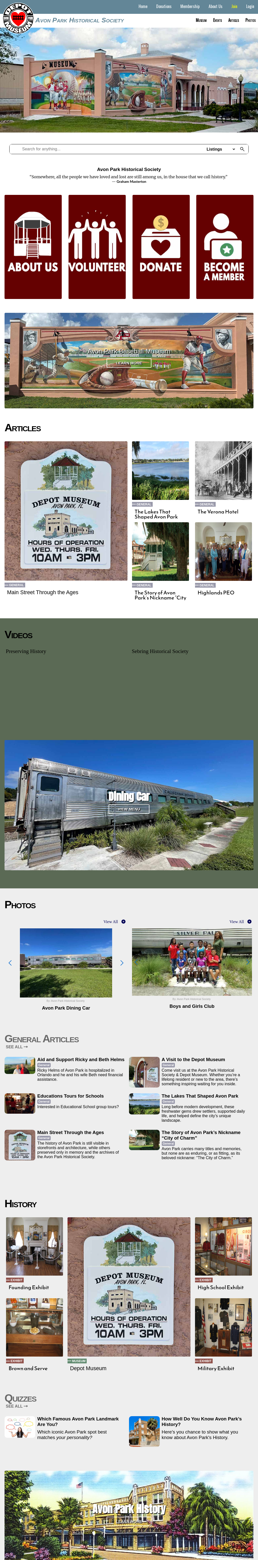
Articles (233, 20)
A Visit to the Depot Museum (193, 1059)
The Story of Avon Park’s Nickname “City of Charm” (160, 598)
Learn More (129, 363)
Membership (190, 6)
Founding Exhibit (29, 1287)
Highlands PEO (216, 593)
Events (217, 20)
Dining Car (129, 796)
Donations (164, 6)
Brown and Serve (28, 1368)
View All (111, 922)
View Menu (129, 809)
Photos (250, 20)
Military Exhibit (216, 1368)
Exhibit (16, 1280)
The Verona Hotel (218, 512)
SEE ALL (17, 1047)
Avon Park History (129, 1508)
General (16, 585)
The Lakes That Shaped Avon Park (156, 514)
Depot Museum (88, 1368)
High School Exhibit (221, 1287)
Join (234, 6)
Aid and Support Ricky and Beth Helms (80, 1059)
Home (143, 6)
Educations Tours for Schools (70, 1096)
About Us (215, 6)
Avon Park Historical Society (79, 20)
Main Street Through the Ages (42, 592)
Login (250, 6)
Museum (201, 20)
